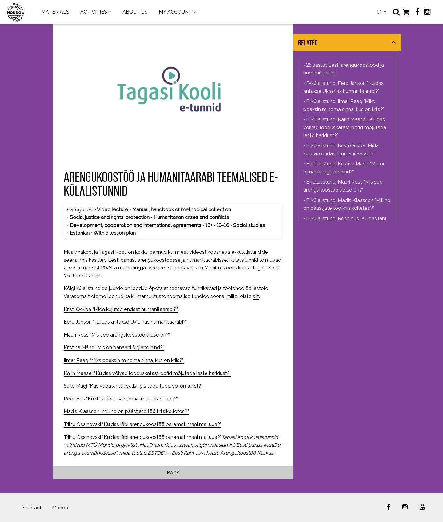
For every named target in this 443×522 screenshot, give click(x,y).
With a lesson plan (115, 233)
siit (256, 296)
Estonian (80, 233)
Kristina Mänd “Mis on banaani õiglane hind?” (114, 347)
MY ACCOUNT (175, 12)
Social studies (249, 225)
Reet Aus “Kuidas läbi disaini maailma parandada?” (121, 399)
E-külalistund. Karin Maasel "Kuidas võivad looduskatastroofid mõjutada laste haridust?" (344, 127)
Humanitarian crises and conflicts (191, 217)
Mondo (60, 508)
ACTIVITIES (93, 12)
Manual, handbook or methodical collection (181, 210)
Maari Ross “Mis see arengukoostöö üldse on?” (117, 335)
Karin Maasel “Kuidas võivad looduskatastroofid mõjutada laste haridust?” (147, 373)
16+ (209, 225)
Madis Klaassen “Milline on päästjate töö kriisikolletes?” (126, 411)
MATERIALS (55, 12)
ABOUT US (135, 12)
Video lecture (112, 210)
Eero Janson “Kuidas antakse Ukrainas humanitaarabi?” (125, 322)
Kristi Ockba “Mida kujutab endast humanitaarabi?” (121, 309)
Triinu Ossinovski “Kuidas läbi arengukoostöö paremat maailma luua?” (143, 424)
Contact (32, 508)
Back (173, 472)
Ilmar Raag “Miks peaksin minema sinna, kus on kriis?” (124, 360)
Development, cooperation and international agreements (135, 225)
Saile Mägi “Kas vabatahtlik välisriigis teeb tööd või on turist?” (133, 386)
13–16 (223, 225)
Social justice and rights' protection (110, 217)
